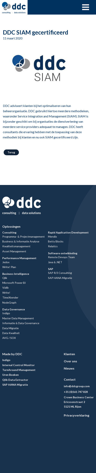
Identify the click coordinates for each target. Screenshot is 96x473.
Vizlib (5, 287)
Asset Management (14, 251)
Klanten (69, 354)
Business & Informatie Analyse (20, 241)
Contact (70, 379)
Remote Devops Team (61, 257)
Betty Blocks (55, 241)
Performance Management (19, 258)
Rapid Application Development (68, 232)
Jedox (5, 262)
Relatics (53, 246)
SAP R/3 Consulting (60, 272)
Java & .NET (55, 262)
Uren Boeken (10, 374)
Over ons (70, 361)
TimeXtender (10, 297)
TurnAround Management (18, 369)
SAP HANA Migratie (60, 277)
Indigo (6, 313)
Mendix (52, 236)
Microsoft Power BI (14, 282)
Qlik (4, 277)
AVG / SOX (9, 337)
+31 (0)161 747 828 (76, 391)
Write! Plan (9, 267)
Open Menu (85, 7)
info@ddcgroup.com (77, 386)
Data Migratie (10, 328)
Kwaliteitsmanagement (16, 246)
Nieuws (69, 368)
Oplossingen (11, 226)
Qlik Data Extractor (15, 379)
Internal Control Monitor (18, 365)
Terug (11, 152)
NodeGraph (9, 302)
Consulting (9, 232)
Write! (6, 292)
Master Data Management (18, 318)
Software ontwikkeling (62, 253)
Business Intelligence (15, 273)
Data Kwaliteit (11, 333)
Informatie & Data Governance (20, 323)
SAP (50, 269)
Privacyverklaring (76, 415)
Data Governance (13, 309)
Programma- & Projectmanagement (23, 236)
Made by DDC (12, 354)
